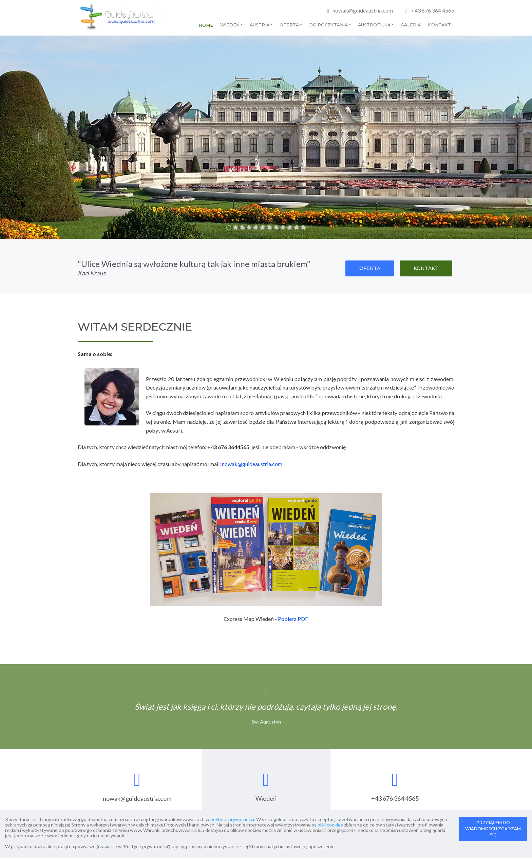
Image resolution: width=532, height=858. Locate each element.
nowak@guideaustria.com (362, 10)
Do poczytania (328, 24)
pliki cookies (330, 825)
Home (206, 25)
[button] (40, 137)
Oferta (289, 24)
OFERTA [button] (369, 268)
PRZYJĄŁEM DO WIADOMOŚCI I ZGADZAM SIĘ (493, 828)
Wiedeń (230, 24)
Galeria (411, 24)
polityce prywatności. (232, 819)
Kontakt (439, 24)
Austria (259, 24)
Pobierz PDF (293, 618)
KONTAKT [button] (426, 268)
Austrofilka (374, 24)
